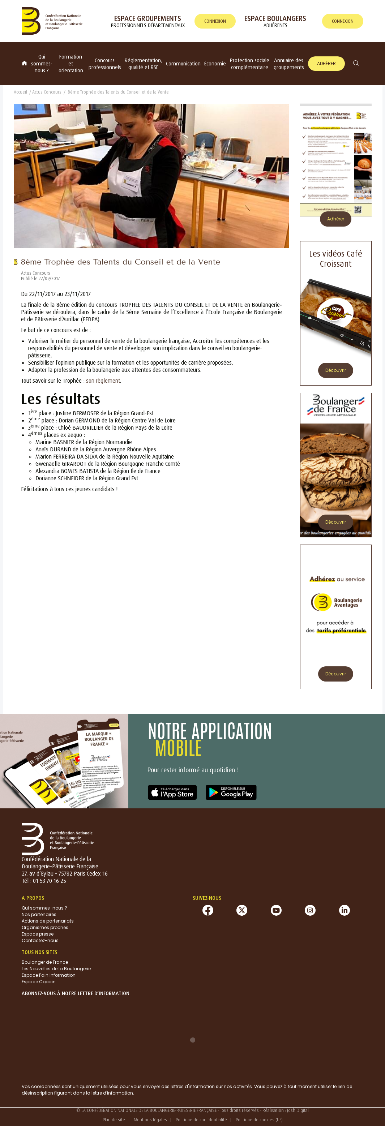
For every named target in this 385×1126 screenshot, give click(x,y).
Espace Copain (39, 982)
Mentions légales (150, 1119)
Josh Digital (298, 1110)
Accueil (20, 92)
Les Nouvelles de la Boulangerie (56, 969)
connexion (215, 21)
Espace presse (38, 934)
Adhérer (326, 63)
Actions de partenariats (48, 921)
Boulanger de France (45, 962)
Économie (215, 63)
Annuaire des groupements (289, 63)
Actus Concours (46, 92)
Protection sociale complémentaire (249, 63)
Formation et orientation (71, 63)
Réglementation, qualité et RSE (143, 63)
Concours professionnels (105, 63)
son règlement (103, 380)
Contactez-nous (40, 940)
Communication (183, 63)
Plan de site (114, 1119)
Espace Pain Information (49, 975)
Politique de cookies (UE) (259, 1119)
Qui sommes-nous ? (41, 63)
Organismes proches (45, 927)
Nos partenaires (39, 914)
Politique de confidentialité (201, 1119)
